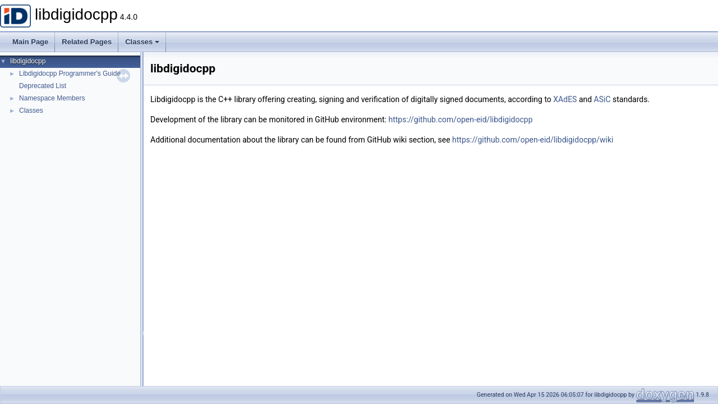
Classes (142, 42)
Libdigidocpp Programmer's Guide (70, 73)
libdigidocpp (27, 61)
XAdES (565, 99)
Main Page (30, 42)
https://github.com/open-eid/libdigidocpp (460, 119)
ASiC (602, 99)
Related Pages (87, 42)
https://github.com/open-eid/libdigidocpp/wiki (532, 139)
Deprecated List (42, 86)
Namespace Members (52, 98)
